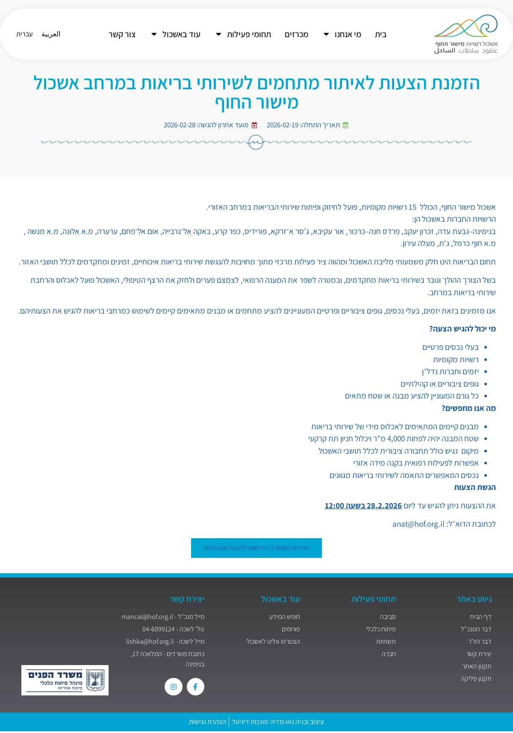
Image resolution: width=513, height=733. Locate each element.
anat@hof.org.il (418, 524)
